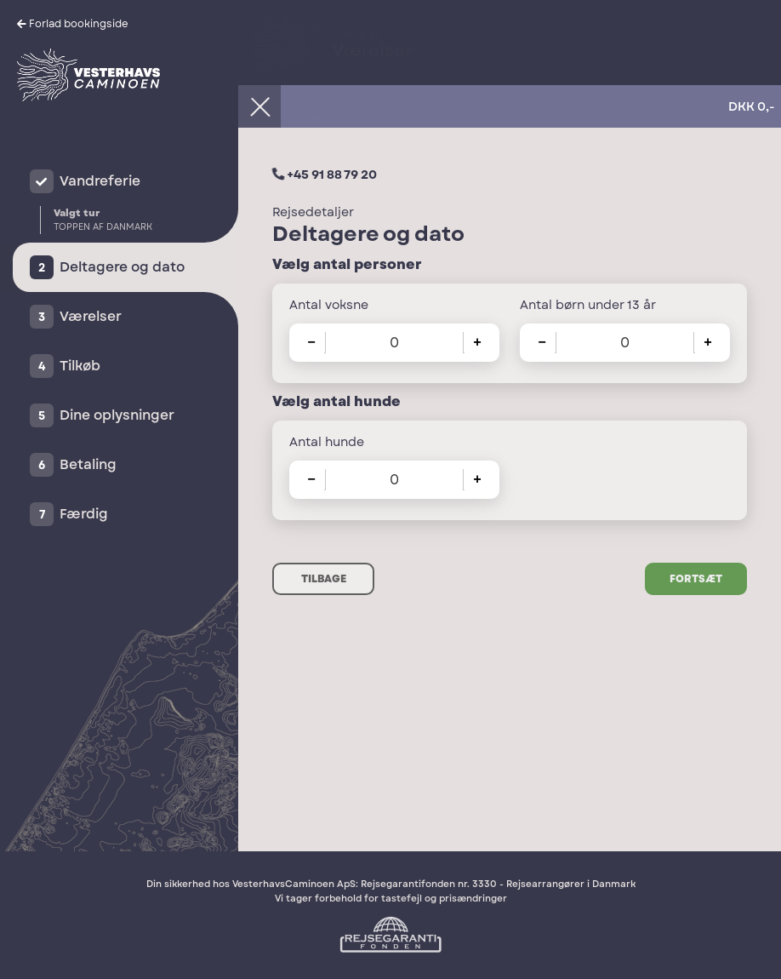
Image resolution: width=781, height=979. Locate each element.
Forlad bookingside (78, 23)
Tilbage (323, 579)
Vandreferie (100, 181)
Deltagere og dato (122, 267)
